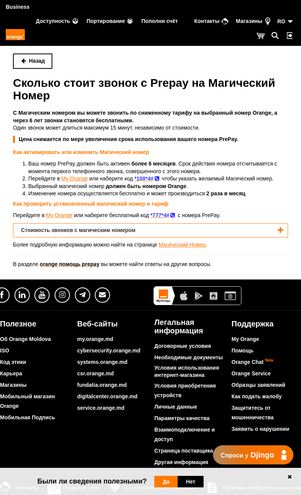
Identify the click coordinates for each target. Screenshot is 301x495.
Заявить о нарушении (260, 429)
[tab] (150, 230)
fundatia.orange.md (102, 385)
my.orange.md (95, 339)
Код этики (13, 362)
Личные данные (175, 407)
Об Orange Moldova (25, 339)
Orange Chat (252, 362)
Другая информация (181, 462)
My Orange (245, 339)
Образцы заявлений (258, 385)
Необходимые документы (188, 357)
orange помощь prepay (69, 264)
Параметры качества (181, 418)
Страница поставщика (183, 451)
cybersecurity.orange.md (108, 350)
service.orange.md (101, 408)
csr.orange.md (95, 373)
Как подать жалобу (256, 396)
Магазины (13, 385)
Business (17, 7)
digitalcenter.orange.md (107, 396)
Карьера (11, 373)
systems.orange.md (102, 362)
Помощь (242, 350)
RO (281, 21)
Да (166, 482)
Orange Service (251, 373)
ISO (4, 350)
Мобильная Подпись (27, 417)
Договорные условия (182, 346)
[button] (150, 230)
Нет (191, 482)
